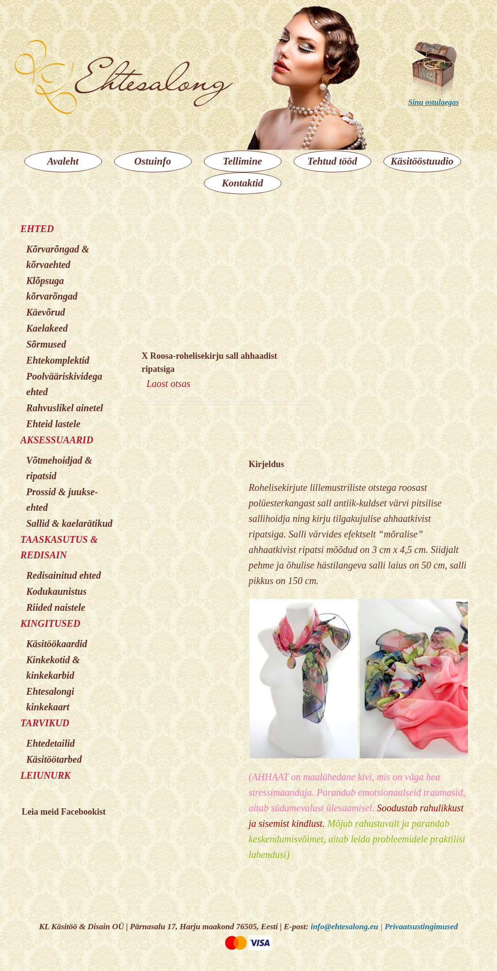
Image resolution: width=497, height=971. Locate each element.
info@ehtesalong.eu (344, 926)
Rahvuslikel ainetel (64, 407)
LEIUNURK (45, 775)
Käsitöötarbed (54, 759)
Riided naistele (55, 607)
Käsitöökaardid (56, 643)
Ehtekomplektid (57, 360)
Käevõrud (45, 312)
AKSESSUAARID (56, 440)
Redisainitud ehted (63, 575)
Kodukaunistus (56, 591)
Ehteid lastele (53, 424)
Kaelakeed (47, 328)
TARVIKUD (44, 723)
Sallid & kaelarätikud (69, 523)
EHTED (37, 228)
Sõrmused (46, 344)
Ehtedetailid (50, 743)
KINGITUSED (50, 623)
